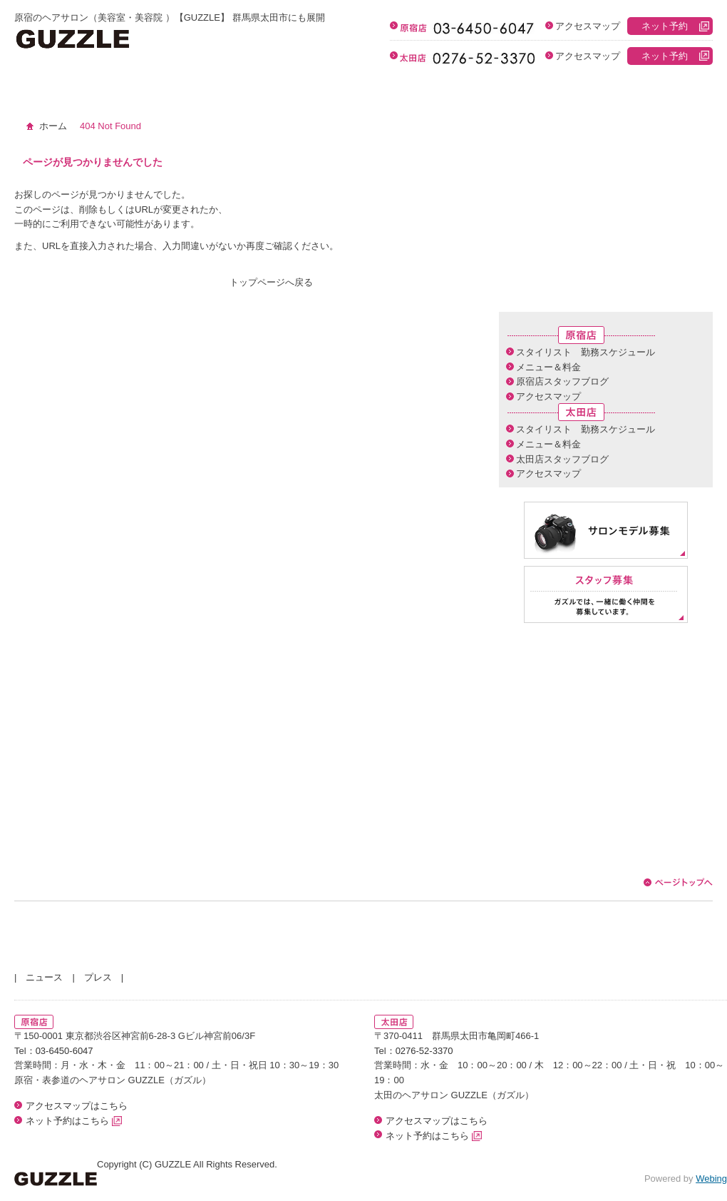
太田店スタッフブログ (562, 459)
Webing (711, 1178)
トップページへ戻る (271, 282)
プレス (98, 977)
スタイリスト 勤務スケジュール (585, 352)
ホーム (53, 126)
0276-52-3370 (424, 1050)
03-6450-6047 (64, 1050)
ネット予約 (664, 26)
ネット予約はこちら (74, 1120)
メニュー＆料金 (548, 367)
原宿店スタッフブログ (562, 381)
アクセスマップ (587, 26)
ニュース (44, 977)
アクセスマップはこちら (77, 1105)
